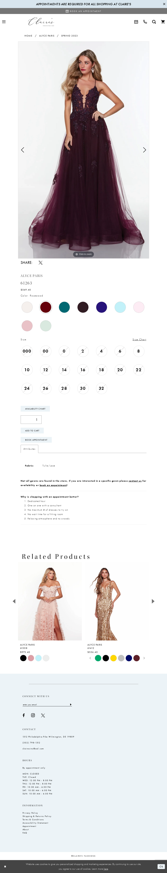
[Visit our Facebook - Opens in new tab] (24, 715)
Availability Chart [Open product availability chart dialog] (35, 408)
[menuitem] (4, 22)
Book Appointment (36, 440)
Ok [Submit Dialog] (161, 866)
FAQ (25, 832)
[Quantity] (31, 419)
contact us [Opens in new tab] (135, 480)
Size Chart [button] (139, 339)
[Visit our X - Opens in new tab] (43, 715)
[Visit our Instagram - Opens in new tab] (33, 715)
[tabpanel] (83, 150)
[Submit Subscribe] (70, 704)
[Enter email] (47, 704)
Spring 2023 (69, 35)
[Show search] (154, 21)
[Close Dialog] (5, 866)
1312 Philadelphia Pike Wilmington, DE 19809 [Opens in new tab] (48, 736)
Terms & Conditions (33, 819)
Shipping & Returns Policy (37, 816)
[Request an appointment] (83, 11)
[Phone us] (145, 21)
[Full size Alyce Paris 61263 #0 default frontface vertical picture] (83, 150)
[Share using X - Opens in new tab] (40, 263)
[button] (4, 22)
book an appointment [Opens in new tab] (53, 485)
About (26, 829)
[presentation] (50, 601)
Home (28, 35)
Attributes (29, 449)
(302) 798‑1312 (32, 742)
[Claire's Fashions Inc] (41, 21)
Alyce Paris (47, 35)
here (106, 869)
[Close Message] (164, 4)
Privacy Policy (30, 813)
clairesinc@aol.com (33, 748)
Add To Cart (32, 430)
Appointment (29, 826)
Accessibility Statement (35, 822)
